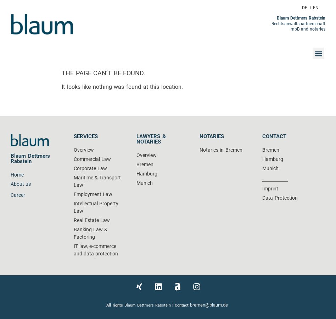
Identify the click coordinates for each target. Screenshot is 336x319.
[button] (318, 53)
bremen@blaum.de (209, 305)
